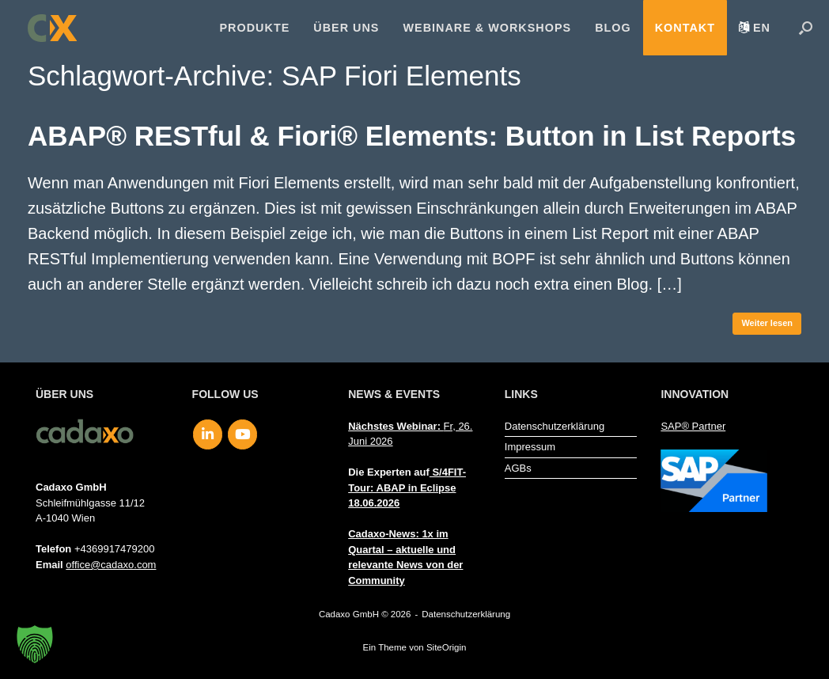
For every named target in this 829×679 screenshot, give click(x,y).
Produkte (255, 27)
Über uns (346, 27)
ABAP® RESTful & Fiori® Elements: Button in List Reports (412, 135)
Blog (613, 27)
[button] (805, 27)
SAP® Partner (693, 426)
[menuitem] (754, 27)
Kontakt (685, 27)
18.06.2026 (373, 503)
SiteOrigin (446, 647)
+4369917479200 (114, 549)
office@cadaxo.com (111, 565)
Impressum (530, 447)
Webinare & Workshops (487, 27)
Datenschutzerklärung (554, 426)
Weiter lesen (767, 323)
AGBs (518, 468)
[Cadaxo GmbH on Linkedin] (207, 434)
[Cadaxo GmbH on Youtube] (242, 434)
